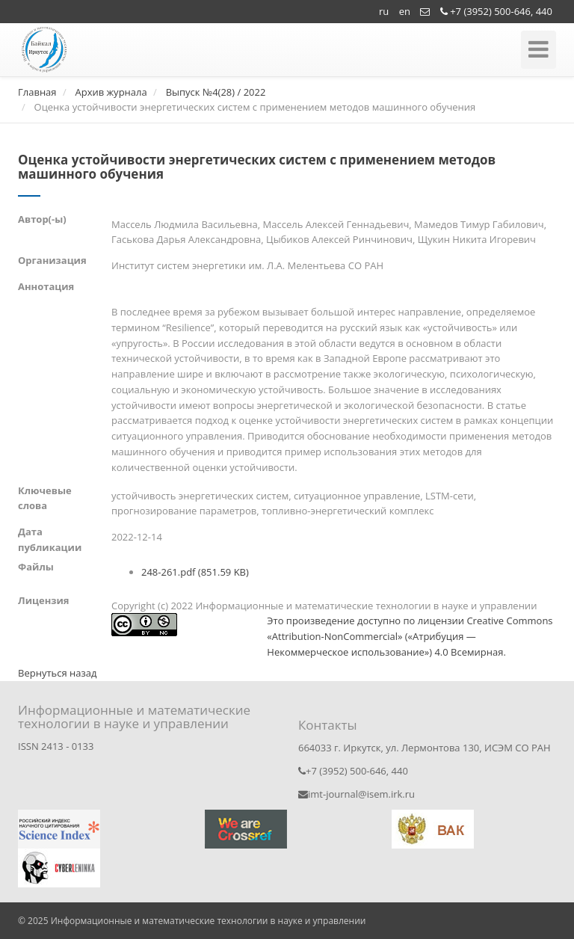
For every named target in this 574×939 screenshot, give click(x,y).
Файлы (36, 566)
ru (384, 11)
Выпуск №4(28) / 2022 (216, 92)
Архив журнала (110, 92)
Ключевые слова (45, 498)
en (404, 11)
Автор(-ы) (42, 219)
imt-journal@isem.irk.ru (356, 794)
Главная (37, 92)
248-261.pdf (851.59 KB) (195, 572)
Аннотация (46, 286)
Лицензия (44, 600)
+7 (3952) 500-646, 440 (496, 11)
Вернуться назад (57, 673)
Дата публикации (49, 539)
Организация (52, 260)
